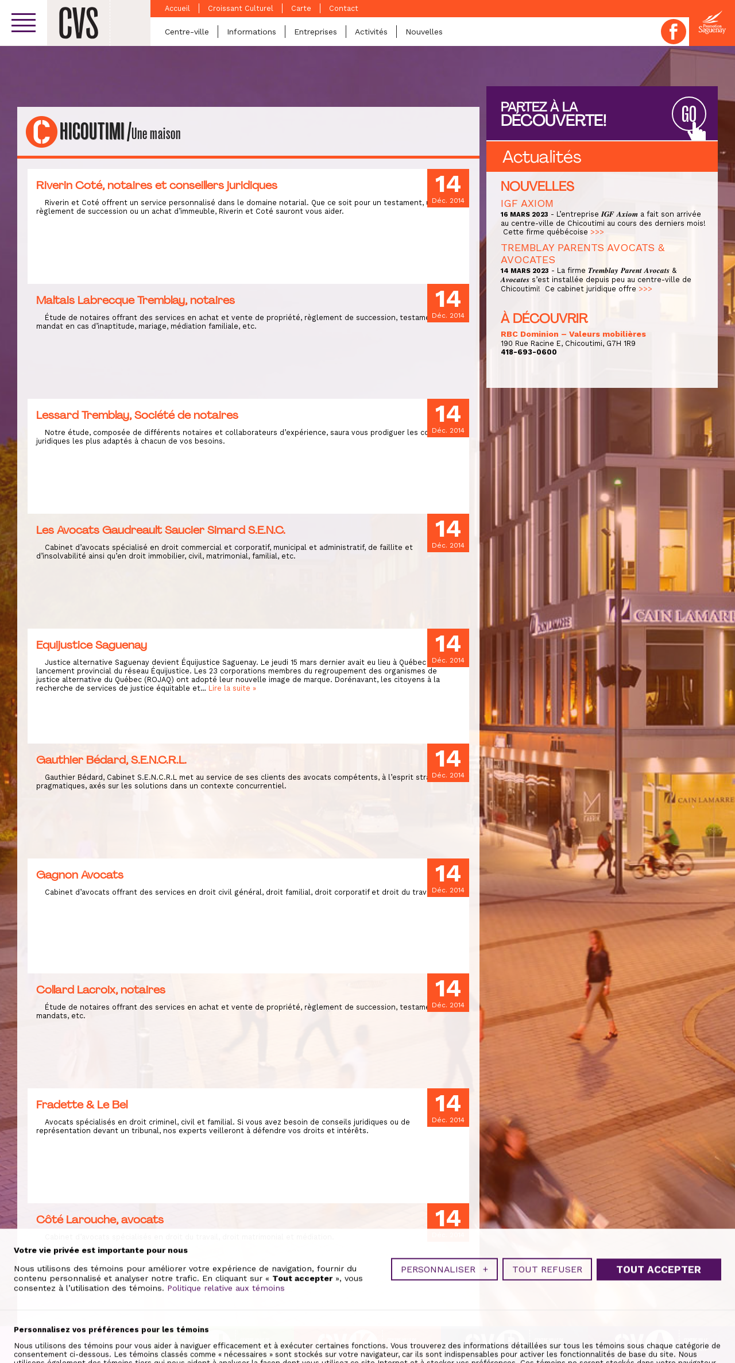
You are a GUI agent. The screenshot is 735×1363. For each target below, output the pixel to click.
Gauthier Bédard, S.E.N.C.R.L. (111, 759)
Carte (301, 8)
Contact (343, 8)
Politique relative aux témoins (226, 1323)
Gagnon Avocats (79, 874)
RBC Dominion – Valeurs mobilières (573, 333)
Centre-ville (187, 31)
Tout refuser (547, 1304)
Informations (251, 31)
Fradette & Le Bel (81, 1104)
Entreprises (315, 31)
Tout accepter (658, 1305)
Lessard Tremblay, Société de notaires (137, 414)
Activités (371, 31)
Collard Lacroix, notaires (100, 989)
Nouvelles (424, 31)
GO (689, 115)
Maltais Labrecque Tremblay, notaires (135, 299)
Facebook (673, 31)
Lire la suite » (232, 688)
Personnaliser (444, 1304)
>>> (597, 232)
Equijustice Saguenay (91, 644)
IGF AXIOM (527, 203)
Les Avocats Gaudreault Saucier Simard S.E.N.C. (160, 529)
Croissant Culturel (240, 8)
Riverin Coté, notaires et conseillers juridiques (156, 185)
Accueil (177, 8)
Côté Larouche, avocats (100, 1219)
